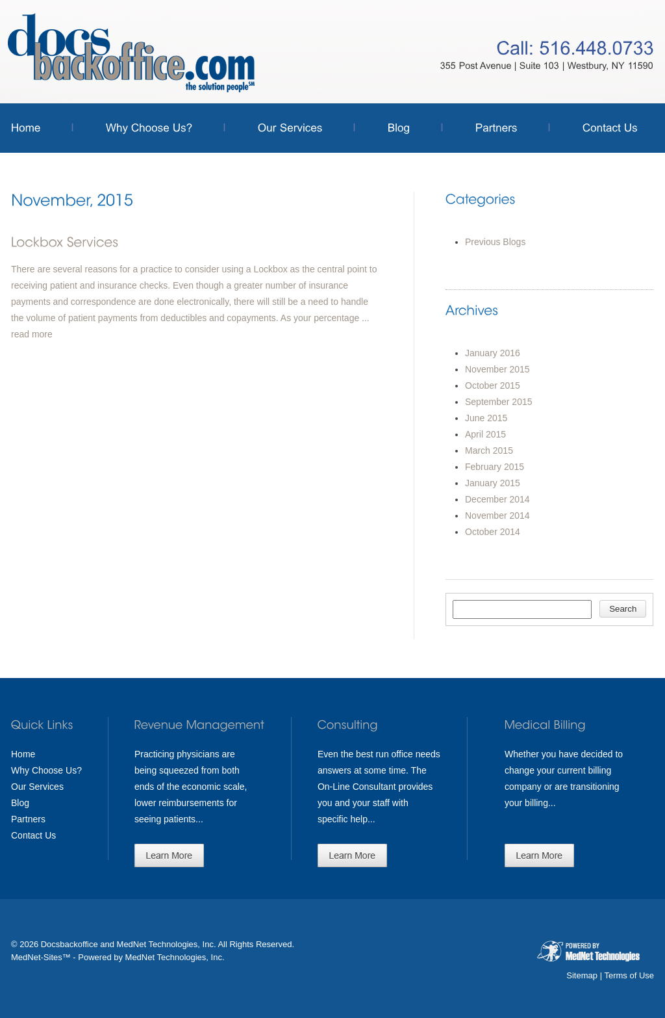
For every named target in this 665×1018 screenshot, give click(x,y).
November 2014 (497, 515)
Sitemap (581, 975)
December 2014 (497, 499)
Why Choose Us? (46, 770)
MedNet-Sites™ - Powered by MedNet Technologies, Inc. (118, 957)
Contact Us (33, 835)
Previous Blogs (495, 242)
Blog (20, 803)
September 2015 (499, 402)
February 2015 (494, 467)
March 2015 (489, 450)
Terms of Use (629, 975)
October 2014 (492, 532)
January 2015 (492, 483)
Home (23, 754)
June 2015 (486, 418)
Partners (28, 819)
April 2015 (485, 434)
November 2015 (497, 369)
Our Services (37, 786)
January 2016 (492, 353)
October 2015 (492, 385)
